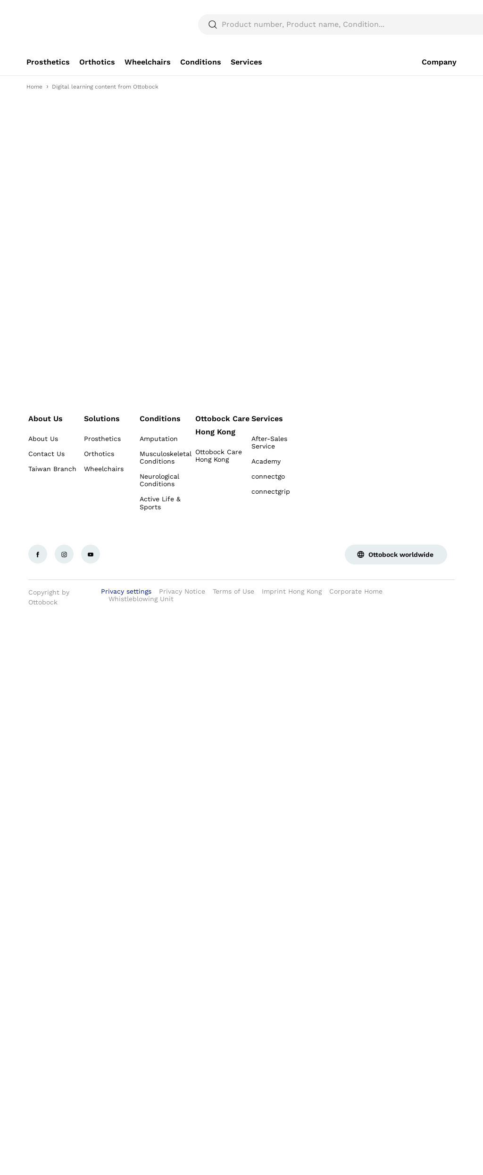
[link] (48, 84)
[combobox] (430, 11)
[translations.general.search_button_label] (440, 47)
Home (34, 109)
